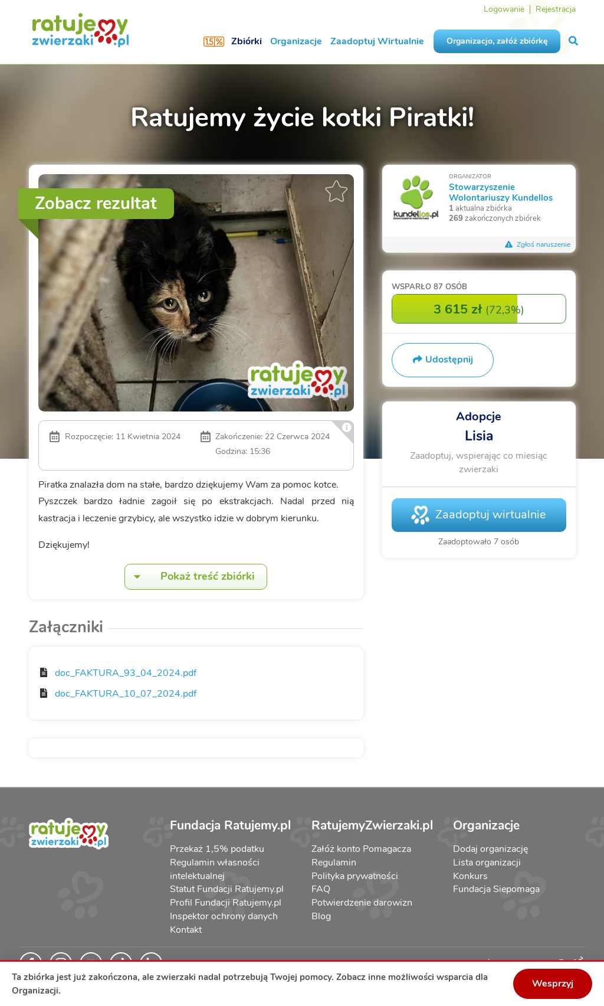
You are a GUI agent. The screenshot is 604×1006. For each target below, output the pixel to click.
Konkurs (470, 876)
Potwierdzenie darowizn (361, 902)
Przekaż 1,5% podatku (217, 848)
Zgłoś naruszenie (538, 244)
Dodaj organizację (490, 848)
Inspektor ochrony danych (224, 916)
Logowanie (504, 9)
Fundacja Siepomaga (496, 889)
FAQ (320, 889)
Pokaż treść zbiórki (190, 576)
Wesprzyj (552, 983)
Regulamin (333, 862)
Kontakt (186, 929)
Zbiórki (246, 41)
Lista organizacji (487, 862)
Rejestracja (556, 9)
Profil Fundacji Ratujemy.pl (225, 902)
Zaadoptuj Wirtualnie (377, 41)
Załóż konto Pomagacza (361, 848)
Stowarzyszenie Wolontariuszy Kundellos (501, 192)
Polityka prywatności (354, 876)
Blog (321, 916)
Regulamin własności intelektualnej (215, 869)
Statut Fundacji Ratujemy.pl (227, 889)
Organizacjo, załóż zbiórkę (497, 41)
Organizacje (296, 41)
